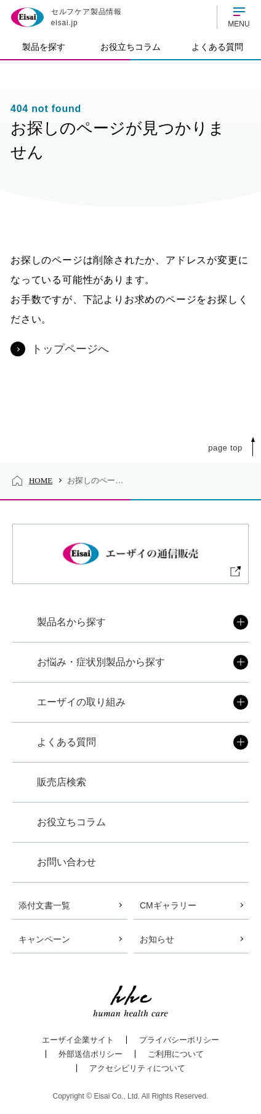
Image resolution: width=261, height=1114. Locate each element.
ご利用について (176, 1054)
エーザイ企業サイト (78, 1040)
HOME (40, 480)
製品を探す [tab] (43, 47)
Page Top (225, 447)
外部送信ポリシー (90, 1054)
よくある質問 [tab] (217, 47)
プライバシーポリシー (179, 1040)
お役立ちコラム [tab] (130, 47)
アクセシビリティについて (137, 1068)
